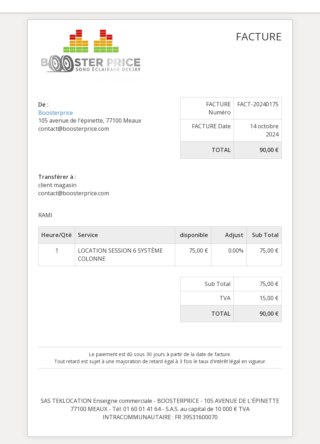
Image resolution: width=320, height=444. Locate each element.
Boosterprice (55, 113)
